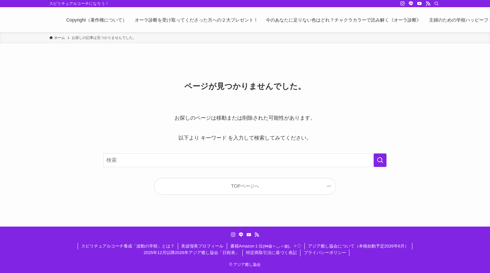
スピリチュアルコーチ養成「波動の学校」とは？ (128, 246)
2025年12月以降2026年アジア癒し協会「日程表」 (191, 252)
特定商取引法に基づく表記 (271, 252)
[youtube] (419, 3)
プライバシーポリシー (325, 252)
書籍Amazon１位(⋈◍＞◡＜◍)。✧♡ (265, 246)
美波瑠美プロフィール (202, 246)
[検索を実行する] (380, 160)
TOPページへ (245, 186)
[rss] (428, 3)
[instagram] (402, 3)
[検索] (436, 3)
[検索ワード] (245, 160)
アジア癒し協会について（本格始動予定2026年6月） (358, 246)
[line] (411, 3)
